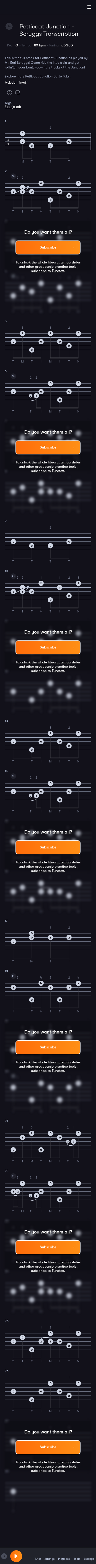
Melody (10, 82)
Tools (77, 1555)
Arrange (50, 1555)
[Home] (19, 8)
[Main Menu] (89, 7)
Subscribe (48, 247)
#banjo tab (13, 107)
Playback (64, 1555)
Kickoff (22, 82)
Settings (89, 1555)
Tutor (38, 1555)
